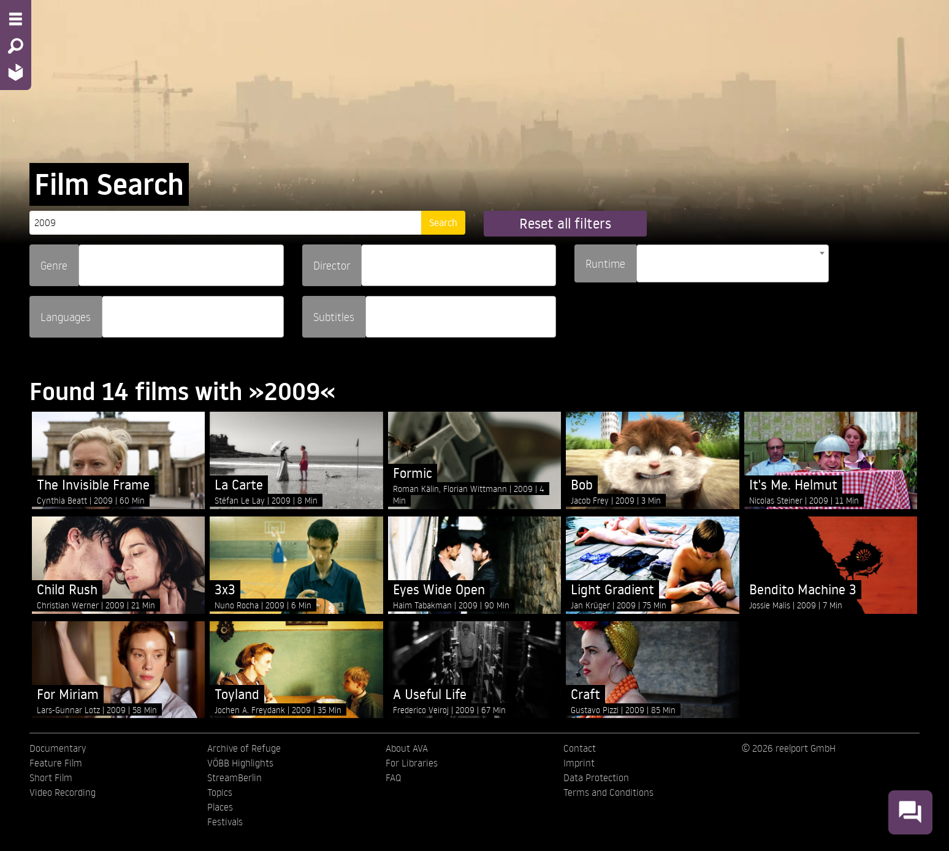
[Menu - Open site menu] (16, 19)
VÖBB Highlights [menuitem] (240, 763)
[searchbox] (86, 260)
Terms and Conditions (608, 792)
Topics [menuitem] (219, 792)
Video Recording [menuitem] (62, 792)
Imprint (579, 763)
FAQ (393, 777)
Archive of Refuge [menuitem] (244, 748)
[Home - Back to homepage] (16, 72)
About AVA (407, 748)
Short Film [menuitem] (50, 777)
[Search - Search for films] (16, 45)
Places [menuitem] (220, 807)
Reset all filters (565, 223)
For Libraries (412, 763)
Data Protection (596, 777)
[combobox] (181, 265)
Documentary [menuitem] (57, 748)
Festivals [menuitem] (225, 821)
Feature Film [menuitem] (55, 763)
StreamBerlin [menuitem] (234, 777)
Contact (579, 748)
